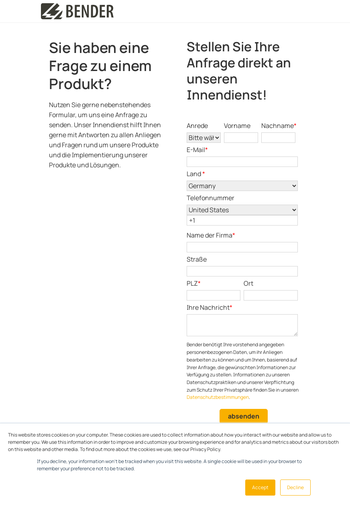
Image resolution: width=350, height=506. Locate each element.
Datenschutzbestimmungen (218, 397)
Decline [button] (295, 487)
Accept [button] (260, 487)
